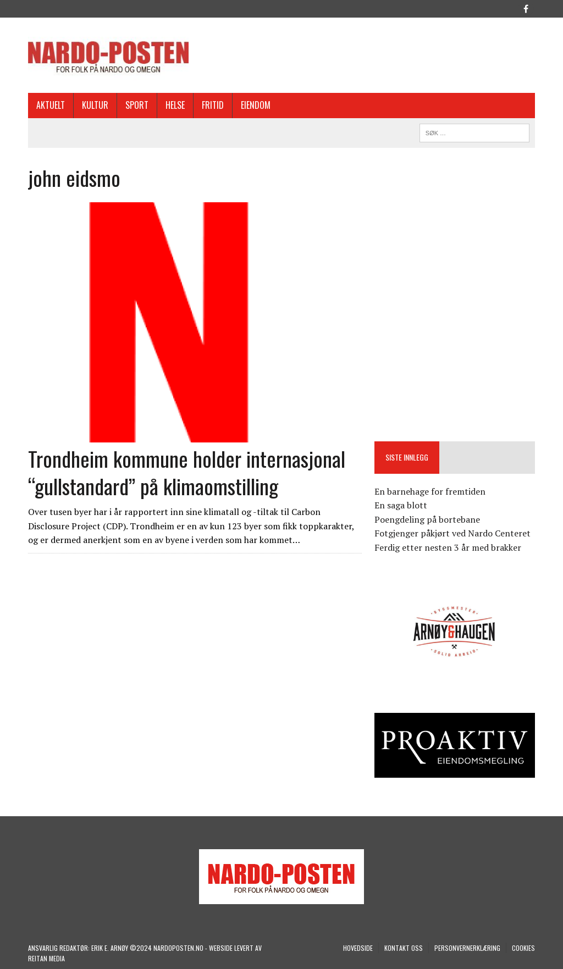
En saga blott (400, 505)
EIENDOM (256, 105)
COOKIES (523, 948)
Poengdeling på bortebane (427, 519)
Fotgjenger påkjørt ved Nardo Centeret (452, 533)
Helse (175, 105)
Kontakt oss (403, 948)
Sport (136, 105)
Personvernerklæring (467, 948)
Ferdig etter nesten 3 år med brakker (447, 547)
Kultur (95, 105)
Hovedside (358, 948)
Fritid (213, 105)
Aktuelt (50, 105)
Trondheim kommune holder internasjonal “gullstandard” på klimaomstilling (186, 472)
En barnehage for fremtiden (429, 491)
